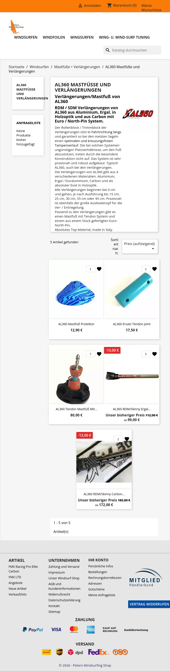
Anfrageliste (28, 123)
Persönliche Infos (100, 566)
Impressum (56, 572)
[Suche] (132, 50)
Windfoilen (54, 37)
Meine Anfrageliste (101, 595)
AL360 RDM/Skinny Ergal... (132, 409)
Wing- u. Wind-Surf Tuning (124, 37)
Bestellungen (97, 572)
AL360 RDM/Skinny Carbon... (104, 494)
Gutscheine (96, 589)
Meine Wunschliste (151, 7)
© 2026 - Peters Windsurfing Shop (85, 665)
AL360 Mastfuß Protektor (76, 324)
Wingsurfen (82, 37)
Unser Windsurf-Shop (63, 578)
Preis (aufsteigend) (140, 246)
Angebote (16, 583)
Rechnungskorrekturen (105, 578)
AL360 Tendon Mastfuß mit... (76, 409)
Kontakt (54, 606)
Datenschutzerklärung (64, 600)
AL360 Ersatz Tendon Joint (132, 324)
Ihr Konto (98, 560)
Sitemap (54, 612)
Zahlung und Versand (63, 566)
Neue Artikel (17, 588)
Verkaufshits (18, 594)
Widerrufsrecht (59, 594)
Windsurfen (25, 37)
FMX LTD (15, 577)
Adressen (95, 583)
